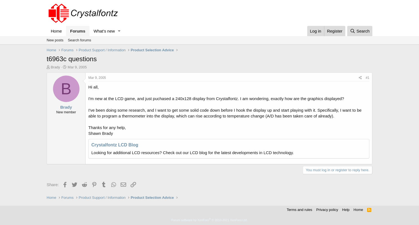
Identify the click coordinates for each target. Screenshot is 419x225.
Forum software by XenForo (209, 220)
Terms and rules (299, 210)
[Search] (359, 31)
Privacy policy (327, 210)
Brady (55, 67)
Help (346, 210)
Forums (77, 31)
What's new (104, 31)
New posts (55, 40)
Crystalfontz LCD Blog (114, 145)
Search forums (79, 40)
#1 (367, 78)
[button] (119, 31)
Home (56, 31)
